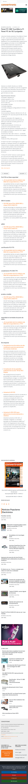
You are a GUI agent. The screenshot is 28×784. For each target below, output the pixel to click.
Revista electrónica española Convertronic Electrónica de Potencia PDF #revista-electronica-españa (13, 652)
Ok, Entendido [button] (14, 772)
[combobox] (9, 1)
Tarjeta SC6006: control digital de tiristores (17, 592)
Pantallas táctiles (6, 516)
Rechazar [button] (14, 775)
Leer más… (3, 519)
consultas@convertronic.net (6, 738)
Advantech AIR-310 (9, 392)
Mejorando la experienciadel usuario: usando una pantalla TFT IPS (16, 525)
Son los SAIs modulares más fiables (17, 700)
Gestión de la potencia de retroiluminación (16, 602)
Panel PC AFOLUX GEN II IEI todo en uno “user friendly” (13, 613)
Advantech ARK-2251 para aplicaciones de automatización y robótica (13, 414)
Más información (5, 168)
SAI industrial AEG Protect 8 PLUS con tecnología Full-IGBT (16, 665)
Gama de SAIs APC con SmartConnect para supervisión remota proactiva (13, 694)
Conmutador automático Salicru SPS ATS (15, 706)
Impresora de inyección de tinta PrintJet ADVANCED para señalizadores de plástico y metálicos (13, 559)
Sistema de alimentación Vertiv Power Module (12, 688)
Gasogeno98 (3, 734)
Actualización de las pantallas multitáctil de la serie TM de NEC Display (13, 370)
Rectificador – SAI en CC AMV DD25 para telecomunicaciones (17, 681)
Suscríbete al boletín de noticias (7, 753)
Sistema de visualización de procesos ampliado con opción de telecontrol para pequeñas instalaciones (17, 581)
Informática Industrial (6, 27)
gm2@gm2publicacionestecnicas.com (10, 736)
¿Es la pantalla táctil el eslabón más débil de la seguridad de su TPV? (14, 181)
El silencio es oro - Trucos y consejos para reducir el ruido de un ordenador (12, 570)
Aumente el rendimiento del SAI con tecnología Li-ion (16, 659)
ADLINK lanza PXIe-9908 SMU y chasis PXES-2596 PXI (13, 297)
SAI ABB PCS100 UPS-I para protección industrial (12, 673)
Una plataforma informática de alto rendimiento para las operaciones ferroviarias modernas (14, 347)
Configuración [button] (14, 778)
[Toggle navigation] (26, 5)
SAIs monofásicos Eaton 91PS (10, 713)
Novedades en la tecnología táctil (16, 535)
